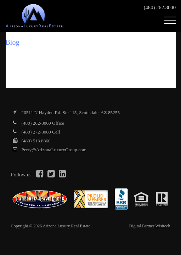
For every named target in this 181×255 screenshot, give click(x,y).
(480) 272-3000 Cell (41, 132)
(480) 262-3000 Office (43, 123)
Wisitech (162, 225)
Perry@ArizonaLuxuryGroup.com (54, 149)
